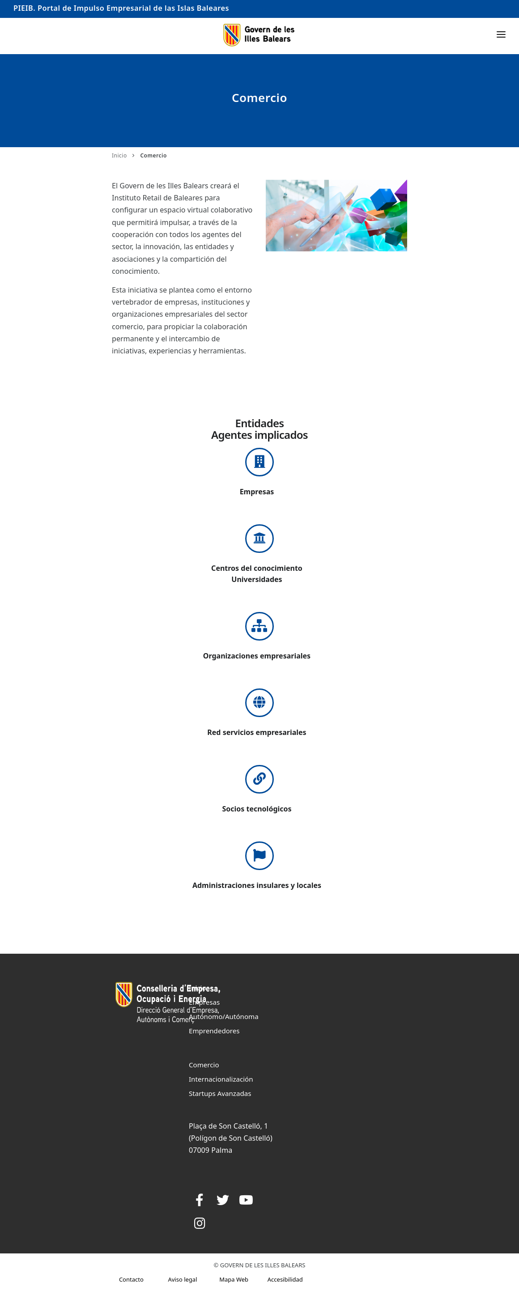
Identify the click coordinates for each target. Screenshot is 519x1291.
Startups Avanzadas (220, 1093)
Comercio (204, 1064)
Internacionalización (221, 1078)
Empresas (204, 1002)
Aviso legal (182, 1279)
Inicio (119, 155)
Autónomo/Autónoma (224, 1016)
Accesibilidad (285, 1279)
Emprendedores (214, 1030)
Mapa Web (233, 1279)
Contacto (131, 1279)
